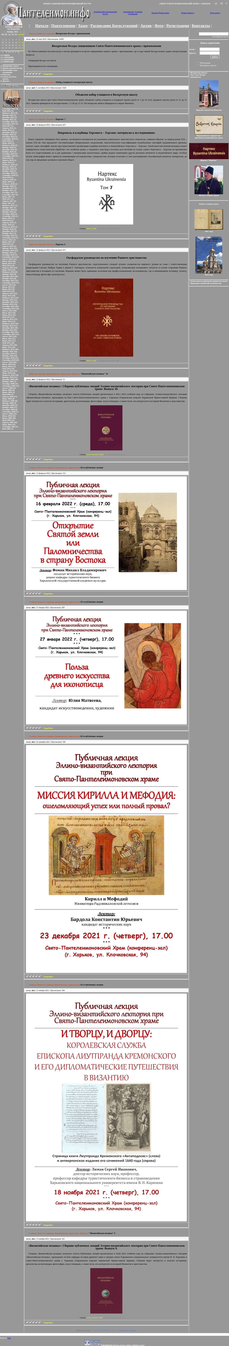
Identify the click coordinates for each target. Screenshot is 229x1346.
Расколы (6, 74)
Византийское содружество (59, 374)
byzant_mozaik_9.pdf (94, 1318)
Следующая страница (127, 1330)
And (9, 1338)
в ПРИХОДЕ (8, 62)
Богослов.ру (215, 13)
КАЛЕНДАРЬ (14, 29)
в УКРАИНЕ (8, 57)
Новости (32, 33)
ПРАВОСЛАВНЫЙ (14, 27)
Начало (41, 25)
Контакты (201, 25)
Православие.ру (187, 13)
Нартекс (50, 119)
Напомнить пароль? (208, 65)
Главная (32, 468)
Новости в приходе (46, 33)
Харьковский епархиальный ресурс (105, 13)
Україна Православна (160, 13)
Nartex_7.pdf (91, 228)
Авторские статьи (10, 66)
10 (109, 1330)
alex (33, 39)
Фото (159, 25)
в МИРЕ (6, 55)
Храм (83, 25)
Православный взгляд (12, 68)
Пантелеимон (63, 25)
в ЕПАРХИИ (8, 59)
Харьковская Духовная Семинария (132, 13)
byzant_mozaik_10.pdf (95, 454)
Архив (146, 25)
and (33, 88)
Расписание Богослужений (113, 25)
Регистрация (177, 25)
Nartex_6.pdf (91, 361)
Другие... (6, 81)
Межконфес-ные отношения (10, 71)
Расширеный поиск (220, 36)
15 (113, 1330)
